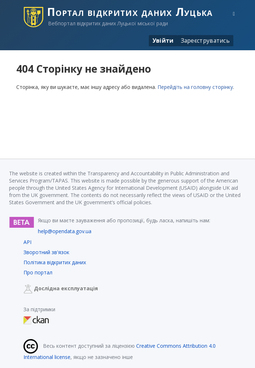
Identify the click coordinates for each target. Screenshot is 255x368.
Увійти (163, 40)
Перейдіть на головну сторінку (195, 87)
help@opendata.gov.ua (64, 231)
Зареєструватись (205, 40)
